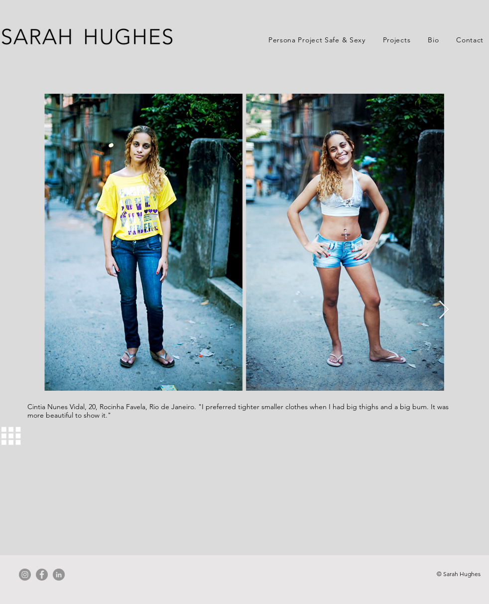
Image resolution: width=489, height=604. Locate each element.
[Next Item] (444, 310)
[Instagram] (25, 575)
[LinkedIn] (59, 575)
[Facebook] (42, 575)
